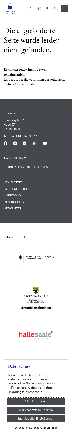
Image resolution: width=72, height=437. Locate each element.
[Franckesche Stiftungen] (10, 8)
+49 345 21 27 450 (28, 136)
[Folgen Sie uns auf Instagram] (15, 143)
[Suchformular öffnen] (56, 8)
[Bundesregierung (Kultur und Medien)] (36, 261)
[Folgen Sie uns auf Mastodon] (35, 143)
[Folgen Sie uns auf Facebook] (5, 143)
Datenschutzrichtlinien (43, 427)
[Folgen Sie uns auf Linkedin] (25, 143)
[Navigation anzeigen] (64, 8)
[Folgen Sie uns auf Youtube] (44, 143)
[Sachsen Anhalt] (36, 298)
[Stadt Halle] (36, 335)
